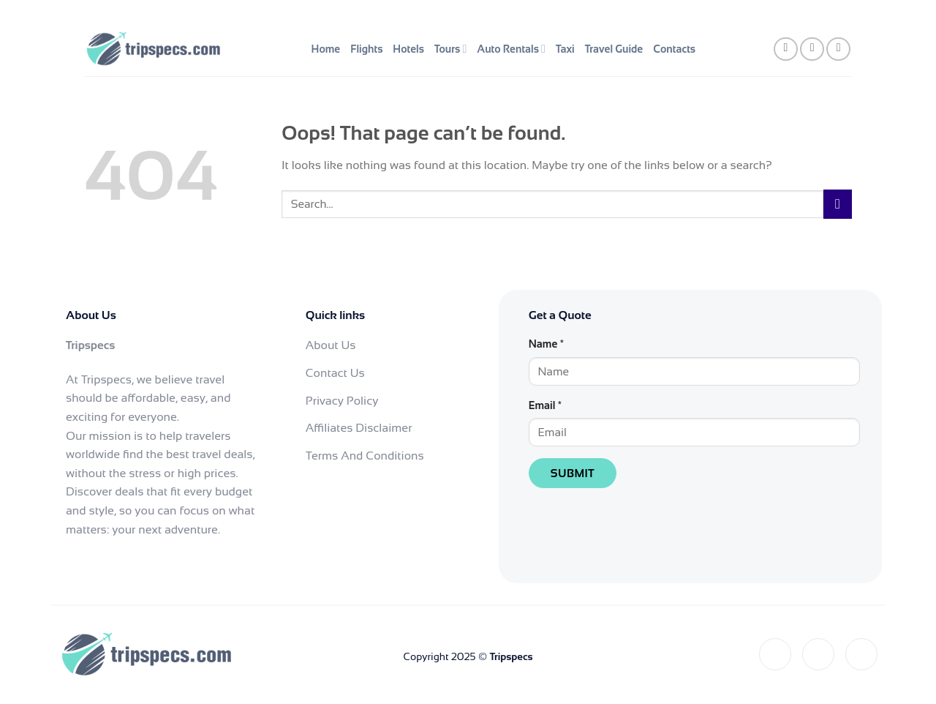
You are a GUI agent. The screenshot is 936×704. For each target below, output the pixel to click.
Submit (573, 473)
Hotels (408, 49)
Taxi (565, 49)
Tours (450, 49)
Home (326, 49)
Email (545, 405)
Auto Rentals (511, 49)
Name (546, 344)
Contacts (674, 49)
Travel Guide (614, 49)
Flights (366, 49)
